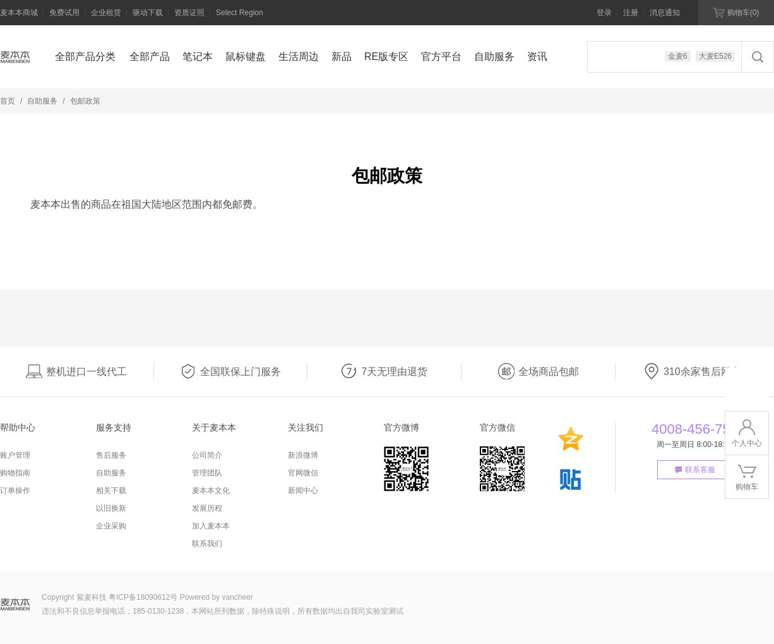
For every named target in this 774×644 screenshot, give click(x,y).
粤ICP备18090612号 (143, 597)
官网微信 (303, 472)
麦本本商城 (19, 12)
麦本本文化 (211, 490)
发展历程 (207, 508)
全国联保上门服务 (230, 371)
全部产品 (149, 56)
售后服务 (111, 455)
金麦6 (678, 56)
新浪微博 (303, 455)
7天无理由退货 (384, 371)
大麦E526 (715, 56)
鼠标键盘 (245, 56)
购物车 (736, 12)
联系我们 (207, 543)
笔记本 (197, 56)
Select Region (239, 12)
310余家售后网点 (692, 371)
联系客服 (695, 469)
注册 (630, 12)
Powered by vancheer (216, 597)
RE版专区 (386, 56)
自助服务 (494, 56)
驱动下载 (148, 12)
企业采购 (111, 526)
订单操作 (15, 490)
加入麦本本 (211, 526)
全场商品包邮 (538, 371)
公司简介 (207, 455)
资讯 (537, 56)
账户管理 (15, 455)
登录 (604, 12)
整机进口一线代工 (76, 371)
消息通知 (665, 12)
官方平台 (441, 56)
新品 (341, 56)
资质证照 (189, 12)
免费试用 (64, 12)
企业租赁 (106, 12)
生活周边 (298, 56)
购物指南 (15, 472)
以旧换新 (111, 508)
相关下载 (111, 490)
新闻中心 (303, 490)
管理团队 (207, 472)
